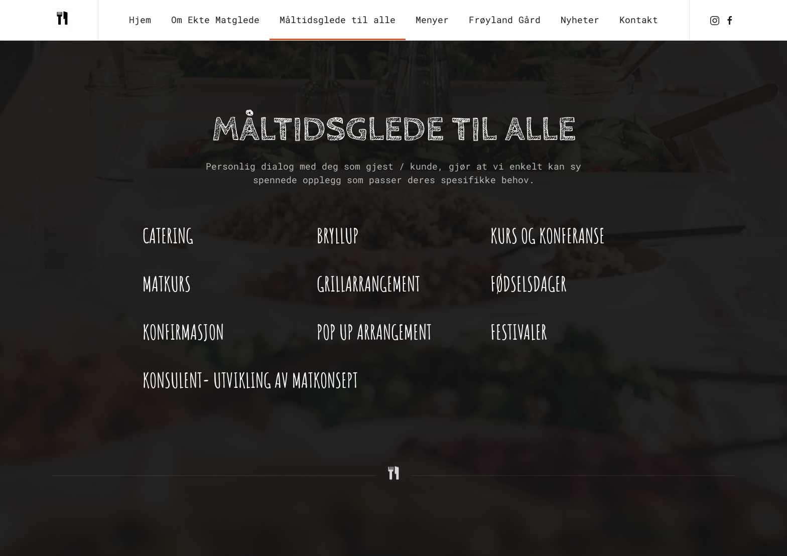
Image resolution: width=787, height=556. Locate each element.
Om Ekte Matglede (215, 20)
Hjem (140, 20)
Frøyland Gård (505, 20)
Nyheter (580, 20)
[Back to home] (65, 20)
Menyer (432, 20)
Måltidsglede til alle (338, 20)
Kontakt (638, 20)
